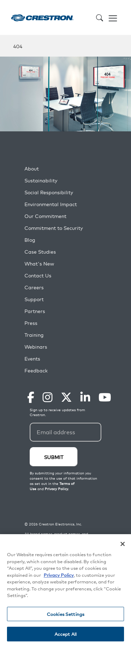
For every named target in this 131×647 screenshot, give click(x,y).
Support (34, 299)
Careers (34, 287)
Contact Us (37, 275)
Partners (34, 311)
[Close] (122, 544)
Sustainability (40, 180)
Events (32, 359)
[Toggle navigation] (113, 17)
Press (30, 323)
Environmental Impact (50, 204)
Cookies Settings (65, 614)
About (31, 169)
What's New (39, 264)
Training (34, 335)
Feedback (36, 370)
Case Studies (40, 252)
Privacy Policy (59, 575)
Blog (29, 240)
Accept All (65, 635)
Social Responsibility (48, 192)
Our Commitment (45, 216)
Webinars (35, 347)
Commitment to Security (53, 228)
